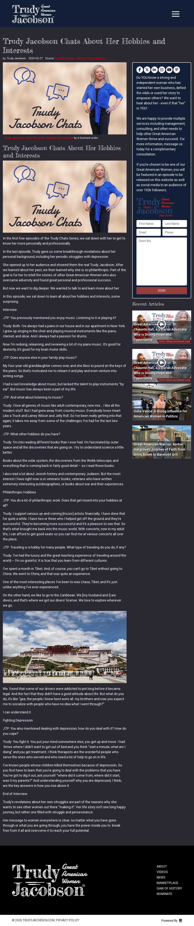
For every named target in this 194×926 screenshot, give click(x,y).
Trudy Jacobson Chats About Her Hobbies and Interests (38, 138)
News (161, 877)
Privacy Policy (67, 920)
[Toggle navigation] (175, 14)
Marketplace (167, 883)
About (162, 866)
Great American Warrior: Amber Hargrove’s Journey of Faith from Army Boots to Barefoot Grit (159, 449)
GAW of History (169, 888)
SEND (162, 290)
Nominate (164, 894)
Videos (162, 872)
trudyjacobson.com (34, 14)
